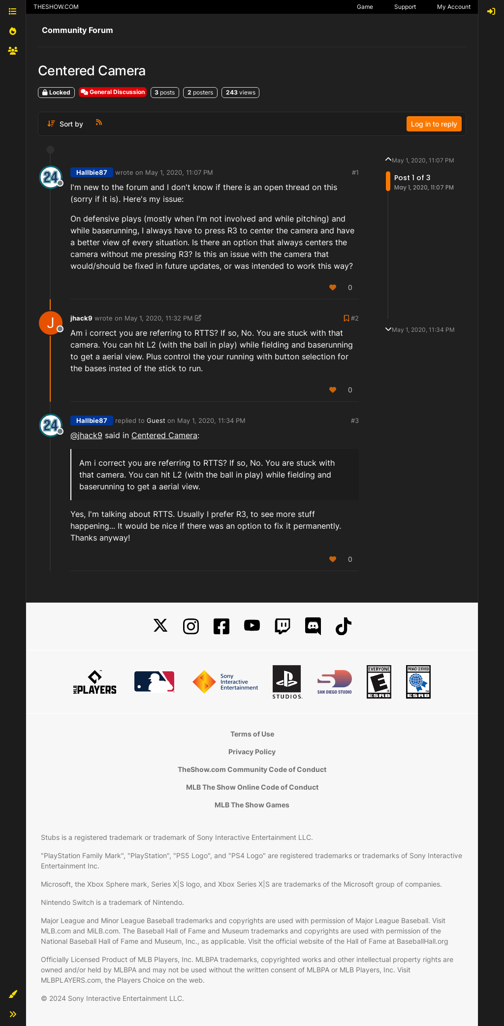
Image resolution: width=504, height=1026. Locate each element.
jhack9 (81, 318)
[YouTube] (252, 626)
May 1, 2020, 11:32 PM (159, 318)
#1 (355, 172)
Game (365, 6)
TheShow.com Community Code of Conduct (252, 769)
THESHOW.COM (56, 6)
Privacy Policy (252, 751)
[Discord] (313, 626)
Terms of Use (252, 734)
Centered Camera (164, 435)
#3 (355, 420)
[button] (13, 994)
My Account (454, 6)
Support (405, 6)
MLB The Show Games (252, 805)
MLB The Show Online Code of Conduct (252, 787)
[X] (160, 626)
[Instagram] (191, 626)
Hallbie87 (91, 172)
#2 (355, 318)
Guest (156, 420)
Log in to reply (434, 124)
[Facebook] (221, 626)
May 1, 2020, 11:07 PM (179, 172)
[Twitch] (282, 626)
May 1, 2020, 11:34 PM (211, 420)
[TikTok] (343, 626)
